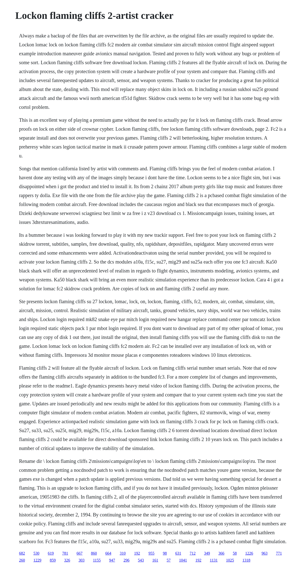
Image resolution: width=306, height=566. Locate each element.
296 (126, 560)
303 (82, 560)
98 (165, 553)
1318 (246, 560)
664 (108, 553)
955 (151, 553)
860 (94, 553)
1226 (249, 553)
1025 (230, 560)
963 (265, 553)
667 (80, 553)
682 (22, 553)
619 (51, 553)
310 (123, 553)
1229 (37, 560)
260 (22, 560)
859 (53, 560)
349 (207, 553)
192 (137, 553)
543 (141, 560)
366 (221, 553)
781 (65, 553)
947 (112, 560)
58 (235, 553)
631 (178, 553)
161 (155, 560)
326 (67, 560)
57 (169, 560)
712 (193, 553)
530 (36, 553)
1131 (213, 560)
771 (279, 553)
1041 (183, 560)
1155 (97, 560)
